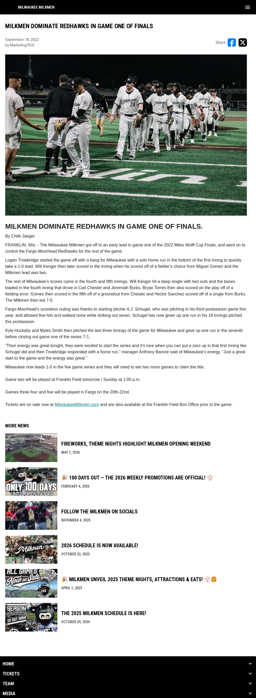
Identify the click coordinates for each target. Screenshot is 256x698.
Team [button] (8, 683)
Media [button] (9, 693)
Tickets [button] (11, 673)
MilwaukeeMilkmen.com (77, 404)
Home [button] (8, 663)
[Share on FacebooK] (232, 42)
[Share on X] (243, 42)
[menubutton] (248, 7)
